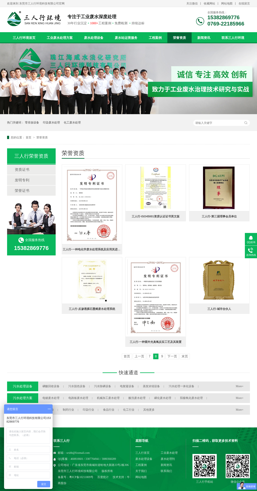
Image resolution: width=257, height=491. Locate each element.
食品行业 (108, 409)
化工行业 (128, 409)
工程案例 (155, 37)
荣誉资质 (179, 37)
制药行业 (68, 409)
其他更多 (149, 409)
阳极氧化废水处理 (191, 398)
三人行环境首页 (24, 37)
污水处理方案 (22, 398)
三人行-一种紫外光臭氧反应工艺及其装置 (156, 341)
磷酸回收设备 (50, 386)
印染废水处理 (51, 122)
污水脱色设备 (76, 386)
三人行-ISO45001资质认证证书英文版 (155, 216)
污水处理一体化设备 (181, 386)
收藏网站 (209, 3)
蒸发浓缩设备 (151, 386)
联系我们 (166, 471)
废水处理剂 (168, 458)
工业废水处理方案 (60, 37)
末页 (185, 356)
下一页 (172, 356)
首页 (29, 137)
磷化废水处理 (162, 398)
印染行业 (88, 409)
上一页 (139, 356)
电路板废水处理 (78, 398)
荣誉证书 (22, 191)
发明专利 (22, 180)
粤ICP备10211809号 (81, 477)
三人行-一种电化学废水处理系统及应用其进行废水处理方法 (100, 249)
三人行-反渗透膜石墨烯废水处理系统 (92, 308)
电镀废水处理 (50, 398)
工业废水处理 (169, 452)
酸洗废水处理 (136, 398)
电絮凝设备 (127, 386)
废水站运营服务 (126, 37)
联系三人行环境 (233, 37)
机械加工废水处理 (108, 398)
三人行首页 (142, 452)
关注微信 (192, 3)
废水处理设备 (93, 37)
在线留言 (244, 3)
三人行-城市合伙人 (219, 308)
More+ (239, 386)
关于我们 (141, 471)
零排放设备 (32, 122)
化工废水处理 (72, 122)
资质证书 (22, 170)
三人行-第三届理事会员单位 (219, 216)
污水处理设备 (22, 386)
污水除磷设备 (102, 386)
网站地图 (227, 3)
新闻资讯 (203, 37)
